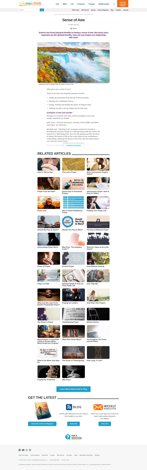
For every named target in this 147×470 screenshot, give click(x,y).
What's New (75, 10)
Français (125, 10)
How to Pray (82, 14)
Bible (65, 4)
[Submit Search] (42, 10)
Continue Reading (73, 145)
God (57, 4)
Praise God (90, 14)
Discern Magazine (103, 10)
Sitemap (97, 455)
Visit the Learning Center (123, 4)
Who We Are (85, 10)
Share (73, 28)
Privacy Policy (65, 460)
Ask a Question (35, 455)
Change (92, 4)
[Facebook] (20, 450)
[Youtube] (23, 450)
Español (118, 10)
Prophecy (81, 4)
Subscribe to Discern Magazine (42, 424)
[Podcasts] (30, 450)
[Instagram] (27, 450)
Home (55, 14)
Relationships (103, 4)
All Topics (69, 455)
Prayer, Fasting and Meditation (70, 14)
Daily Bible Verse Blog (86, 455)
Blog (112, 10)
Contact (52, 455)
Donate (93, 10)
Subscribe (73, 424)
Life (72, 4)
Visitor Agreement (54, 460)
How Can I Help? (23, 455)
